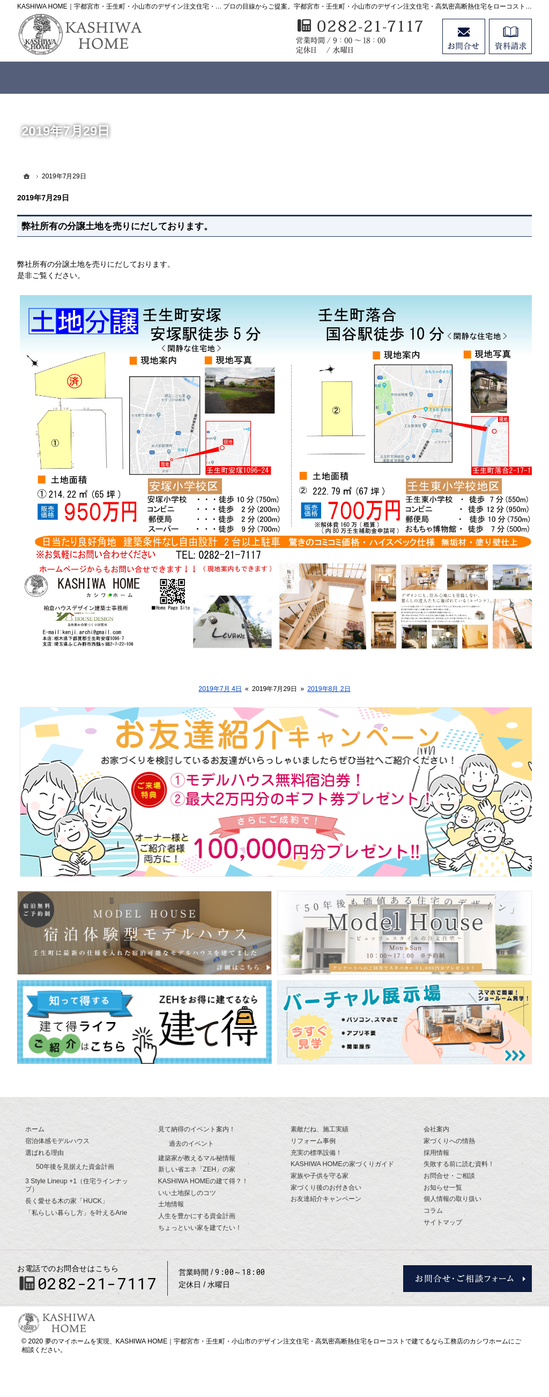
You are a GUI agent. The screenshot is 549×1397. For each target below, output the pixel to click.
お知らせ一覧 (443, 1187)
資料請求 (510, 36)
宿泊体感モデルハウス (57, 1141)
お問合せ (463, 36)
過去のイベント (191, 1143)
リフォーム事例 (313, 1141)
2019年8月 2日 (329, 689)
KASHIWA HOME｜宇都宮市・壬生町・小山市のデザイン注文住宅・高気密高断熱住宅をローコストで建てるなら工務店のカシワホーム (312, 1341)
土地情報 (171, 1204)
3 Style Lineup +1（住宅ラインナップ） (76, 1185)
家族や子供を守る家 (319, 1176)
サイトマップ (443, 1222)
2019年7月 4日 (220, 689)
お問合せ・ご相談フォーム (467, 1278)
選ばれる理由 (44, 1152)
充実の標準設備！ (316, 1152)
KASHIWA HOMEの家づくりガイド (342, 1164)
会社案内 (436, 1129)
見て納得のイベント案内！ (196, 1129)
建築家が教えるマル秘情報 (196, 1158)
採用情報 (436, 1152)
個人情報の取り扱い (452, 1199)
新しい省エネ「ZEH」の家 (197, 1169)
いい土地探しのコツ (187, 1193)
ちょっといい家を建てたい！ (200, 1227)
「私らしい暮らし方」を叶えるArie (76, 1212)
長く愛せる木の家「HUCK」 (66, 1201)
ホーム (34, 1129)
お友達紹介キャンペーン (326, 1199)
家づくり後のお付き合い (326, 1187)
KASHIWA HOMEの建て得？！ (203, 1181)
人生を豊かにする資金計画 (196, 1216)
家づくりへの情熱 (449, 1141)
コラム (433, 1210)
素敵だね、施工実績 (319, 1129)
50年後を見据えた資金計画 (75, 1166)
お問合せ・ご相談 (449, 1176)
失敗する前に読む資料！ (459, 1164)
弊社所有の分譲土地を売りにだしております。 (117, 226)
